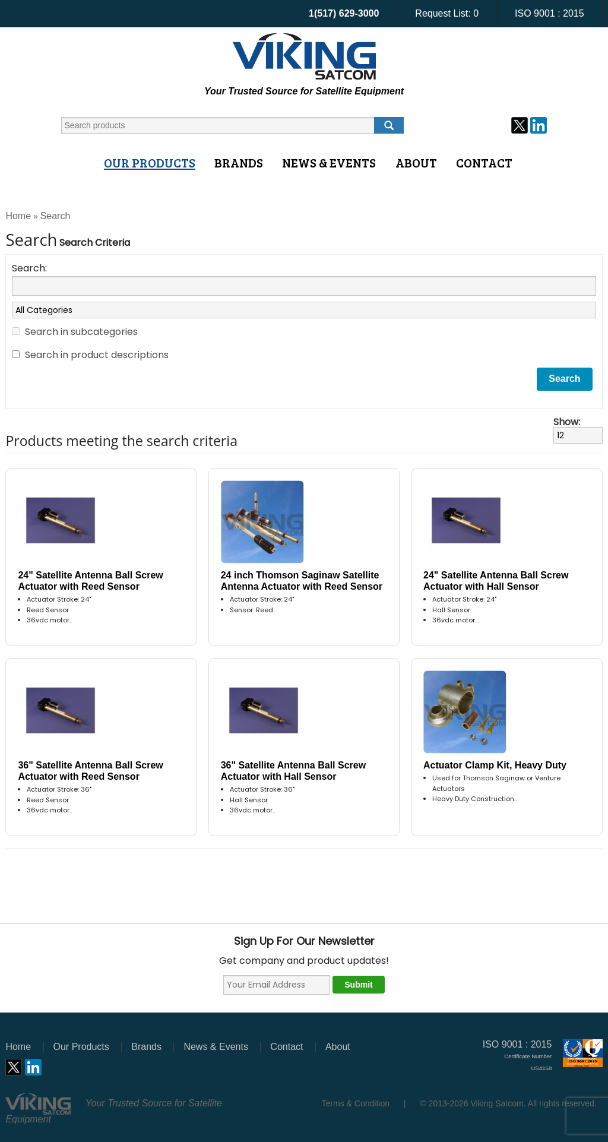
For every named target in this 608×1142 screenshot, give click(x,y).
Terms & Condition (356, 1103)
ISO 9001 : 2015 (549, 13)
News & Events (329, 162)
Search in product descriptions (97, 355)
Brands (238, 162)
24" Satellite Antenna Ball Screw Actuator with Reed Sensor (90, 580)
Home (18, 216)
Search (55, 216)
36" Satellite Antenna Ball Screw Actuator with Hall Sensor (293, 771)
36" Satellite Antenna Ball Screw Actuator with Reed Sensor (90, 771)
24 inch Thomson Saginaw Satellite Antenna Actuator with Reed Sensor (301, 580)
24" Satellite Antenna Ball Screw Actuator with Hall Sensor (495, 580)
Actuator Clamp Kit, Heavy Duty (494, 765)
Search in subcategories (81, 332)
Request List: (447, 13)
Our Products (149, 162)
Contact (484, 162)
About (416, 162)
